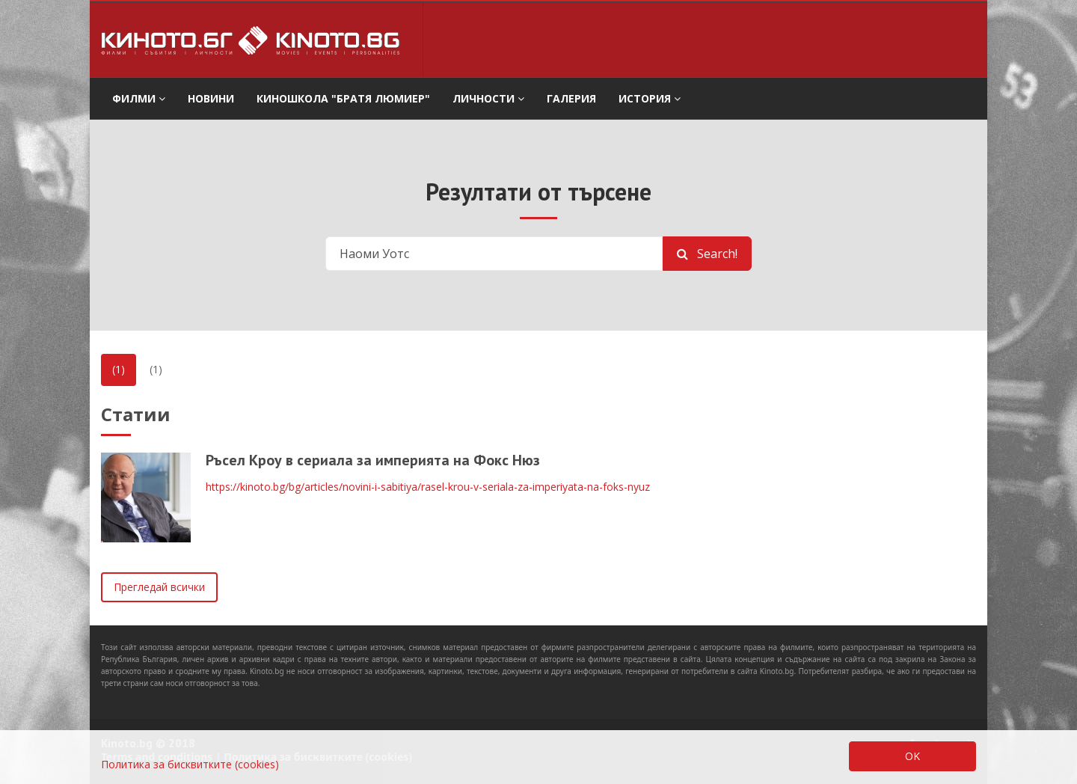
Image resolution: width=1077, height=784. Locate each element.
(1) (118, 369)
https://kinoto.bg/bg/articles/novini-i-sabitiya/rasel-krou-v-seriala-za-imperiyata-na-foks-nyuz (428, 487)
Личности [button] (488, 98)
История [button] (650, 98)
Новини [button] (211, 98)
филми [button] (138, 98)
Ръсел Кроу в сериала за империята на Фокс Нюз (373, 460)
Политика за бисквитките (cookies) (190, 764)
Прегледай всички (159, 587)
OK (912, 756)
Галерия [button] (571, 98)
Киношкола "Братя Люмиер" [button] (343, 98)
